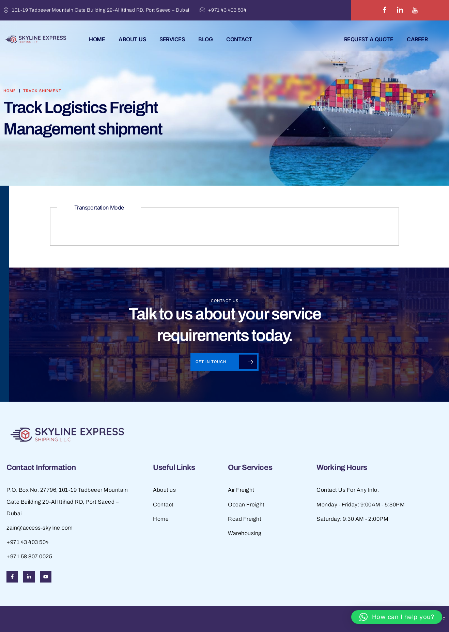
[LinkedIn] (400, 10)
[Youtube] (415, 10)
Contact (239, 39)
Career (417, 39)
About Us (132, 39)
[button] (396, 617)
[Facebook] (385, 10)
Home (97, 39)
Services (172, 39)
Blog (205, 39)
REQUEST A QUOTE (368, 39)
